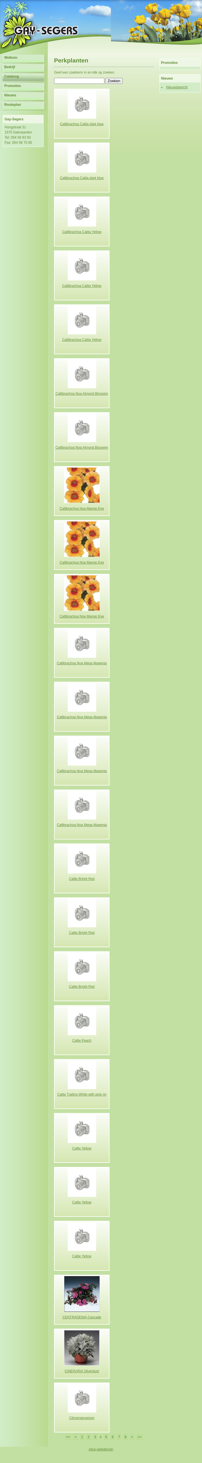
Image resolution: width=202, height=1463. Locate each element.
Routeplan (12, 105)
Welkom (10, 58)
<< (68, 1437)
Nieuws (10, 95)
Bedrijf (9, 67)
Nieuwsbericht (176, 87)
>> (140, 1437)
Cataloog (11, 76)
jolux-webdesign (101, 1449)
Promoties (12, 86)
